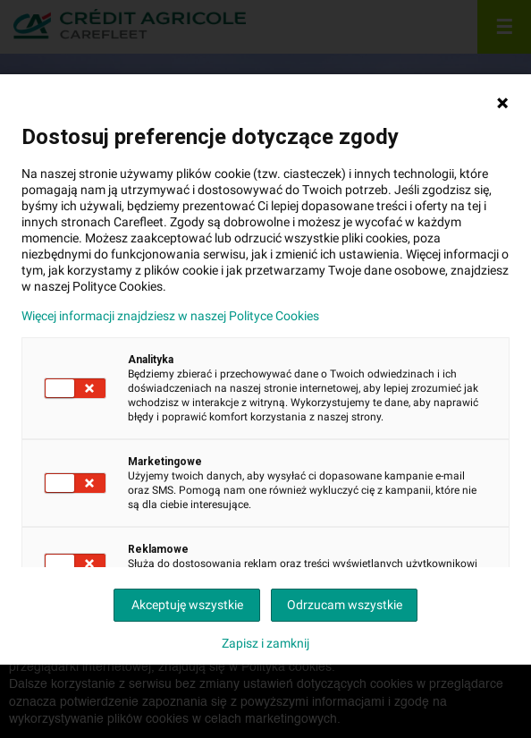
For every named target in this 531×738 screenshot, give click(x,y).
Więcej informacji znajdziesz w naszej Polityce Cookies (170, 316)
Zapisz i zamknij (265, 643)
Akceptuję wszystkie (187, 605)
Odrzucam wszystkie (344, 605)
